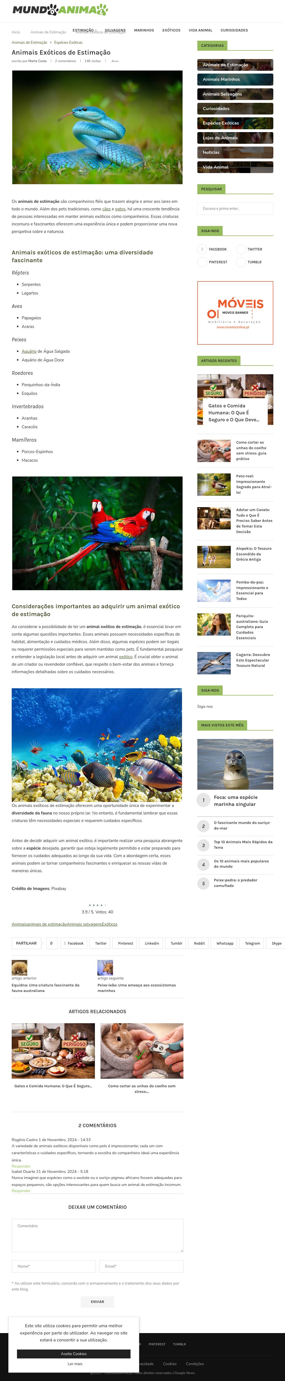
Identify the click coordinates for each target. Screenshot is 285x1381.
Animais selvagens (84, 924)
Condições (195, 1364)
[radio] (89, 902)
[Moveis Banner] (235, 313)
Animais (19, 924)
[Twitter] (254, 249)
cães (106, 209)
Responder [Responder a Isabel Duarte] (21, 1190)
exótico (125, 657)
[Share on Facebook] (74, 943)
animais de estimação (47, 924)
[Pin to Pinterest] (124, 943)
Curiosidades (234, 30)
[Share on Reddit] (198, 943)
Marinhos (144, 30)
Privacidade (144, 1364)
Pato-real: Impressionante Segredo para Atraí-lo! (254, 484)
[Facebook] (216, 249)
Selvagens (115, 30)
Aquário (29, 351)
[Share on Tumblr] (175, 943)
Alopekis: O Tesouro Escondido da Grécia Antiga (254, 554)
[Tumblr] (254, 262)
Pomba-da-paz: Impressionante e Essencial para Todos (252, 590)
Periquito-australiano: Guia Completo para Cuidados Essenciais (252, 627)
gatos (120, 209)
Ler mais (75, 1364)
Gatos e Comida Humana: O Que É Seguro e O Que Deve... (233, 413)
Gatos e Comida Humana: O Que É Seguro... (53, 1086)
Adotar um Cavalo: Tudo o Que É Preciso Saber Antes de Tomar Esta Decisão (254, 520)
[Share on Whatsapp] (224, 943)
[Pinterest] (216, 262)
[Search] (270, 30)
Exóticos (171, 30)
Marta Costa (37, 61)
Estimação (83, 30)
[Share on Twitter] (99, 943)
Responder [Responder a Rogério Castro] (21, 1166)
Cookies (170, 1364)
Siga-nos (205, 706)
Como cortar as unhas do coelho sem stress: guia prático (251, 450)
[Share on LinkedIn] (151, 943)
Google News (185, 1373)
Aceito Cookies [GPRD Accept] (74, 1353)
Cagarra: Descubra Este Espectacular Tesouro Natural (253, 660)
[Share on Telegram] (251, 943)
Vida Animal (200, 30)
